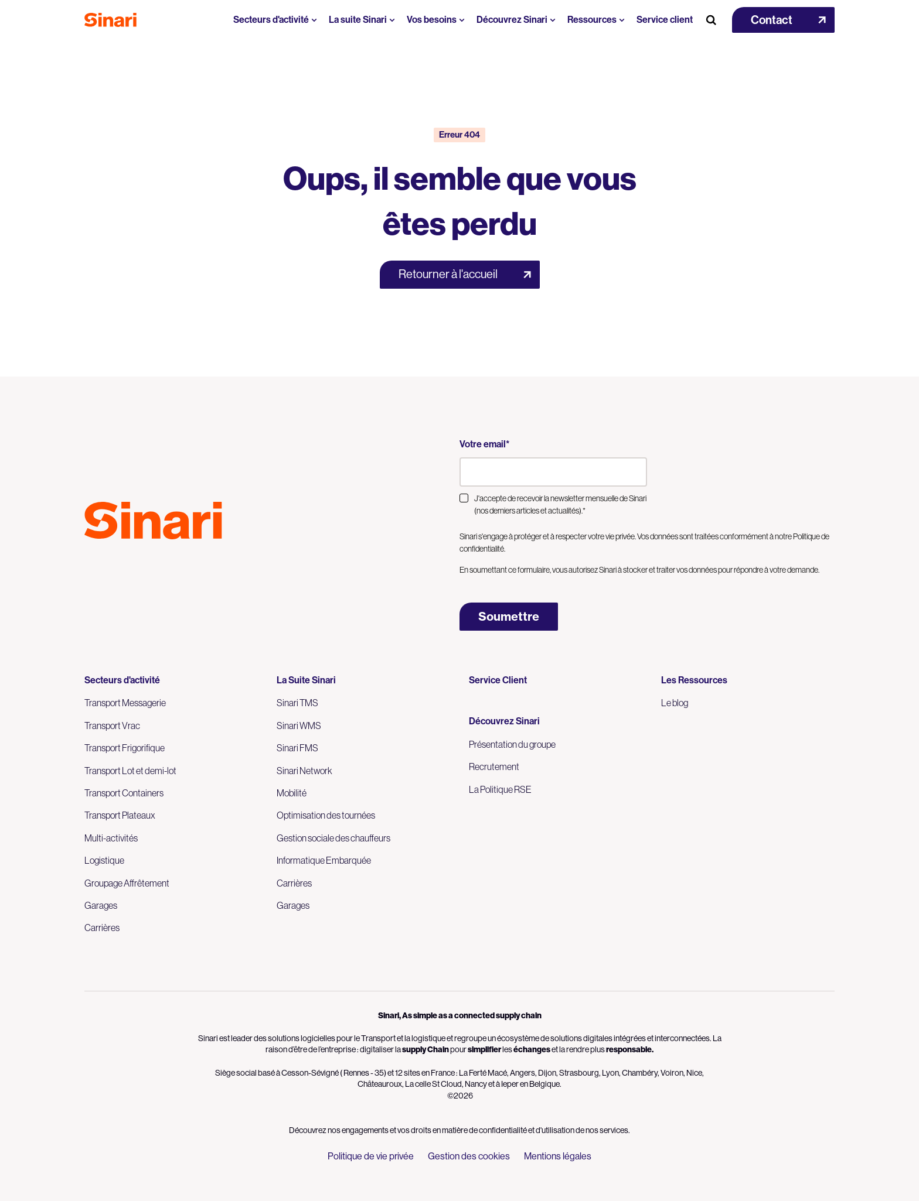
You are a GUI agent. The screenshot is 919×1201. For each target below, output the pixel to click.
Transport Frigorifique (124, 748)
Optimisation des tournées (326, 815)
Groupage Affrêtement (126, 883)
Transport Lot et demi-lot (130, 770)
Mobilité (292, 793)
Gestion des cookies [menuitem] (469, 1156)
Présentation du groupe (512, 744)
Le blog (674, 702)
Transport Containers (124, 793)
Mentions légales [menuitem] (557, 1156)
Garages (100, 905)
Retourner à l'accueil (448, 274)
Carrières (102, 927)
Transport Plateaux (119, 815)
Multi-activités (111, 838)
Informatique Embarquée (324, 860)
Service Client (498, 680)
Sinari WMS (299, 725)
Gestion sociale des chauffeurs (333, 838)
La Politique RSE (500, 789)
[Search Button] (711, 20)
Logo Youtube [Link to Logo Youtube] (91, 565)
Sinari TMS (297, 702)
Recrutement (494, 766)
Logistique (104, 860)
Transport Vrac (112, 725)
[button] (783, 20)
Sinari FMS (297, 748)
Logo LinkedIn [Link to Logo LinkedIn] (112, 565)
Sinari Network (304, 770)
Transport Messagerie (125, 702)
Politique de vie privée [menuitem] (371, 1156)
